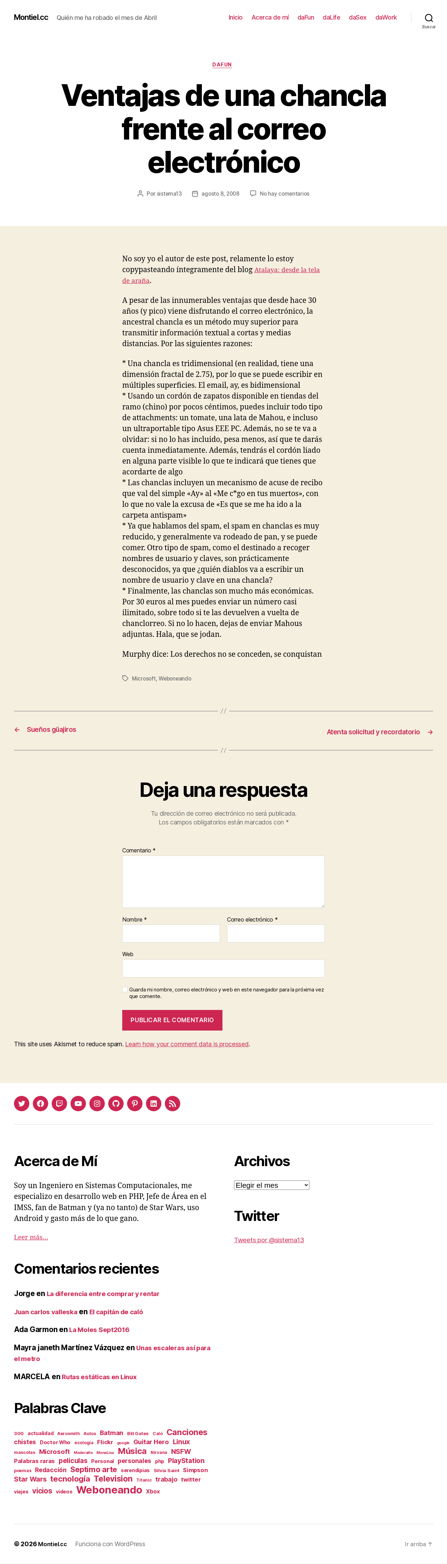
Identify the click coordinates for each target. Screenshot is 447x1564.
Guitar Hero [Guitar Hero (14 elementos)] (151, 1442)
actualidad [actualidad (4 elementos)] (40, 1433)
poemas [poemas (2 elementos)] (22, 1471)
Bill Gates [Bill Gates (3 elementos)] (138, 1433)
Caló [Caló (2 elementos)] (158, 1433)
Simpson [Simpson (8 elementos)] (195, 1470)
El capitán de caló (127, 1311)
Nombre (134, 920)
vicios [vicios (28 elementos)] (42, 1491)
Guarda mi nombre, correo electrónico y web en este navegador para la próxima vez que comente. (226, 993)
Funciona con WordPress (113, 1544)
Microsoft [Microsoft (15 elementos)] (54, 1452)
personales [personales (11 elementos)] (134, 1461)
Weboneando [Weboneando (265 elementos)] (109, 1490)
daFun (306, 17)
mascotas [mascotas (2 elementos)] (24, 1452)
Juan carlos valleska (49, 1311)
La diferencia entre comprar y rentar (109, 1293)
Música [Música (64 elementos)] (132, 1451)
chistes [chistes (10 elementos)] (25, 1442)
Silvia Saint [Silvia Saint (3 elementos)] (166, 1471)
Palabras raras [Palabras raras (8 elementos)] (34, 1461)
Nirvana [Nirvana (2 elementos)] (159, 1452)
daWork (386, 17)
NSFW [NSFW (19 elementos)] (181, 1452)
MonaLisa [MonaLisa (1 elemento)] (105, 1453)
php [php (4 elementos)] (159, 1461)
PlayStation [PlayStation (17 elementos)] (186, 1461)
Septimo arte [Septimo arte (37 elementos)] (93, 1469)
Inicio (236, 17)
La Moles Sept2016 (102, 1329)
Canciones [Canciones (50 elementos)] (187, 1433)
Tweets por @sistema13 (274, 1239)
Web (127, 954)
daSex (358, 17)
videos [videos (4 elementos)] (64, 1492)
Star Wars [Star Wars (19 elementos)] (30, 1479)
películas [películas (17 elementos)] (73, 1461)
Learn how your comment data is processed (186, 1044)
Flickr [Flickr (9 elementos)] (105, 1442)
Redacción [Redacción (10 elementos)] (51, 1470)
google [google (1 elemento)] (123, 1443)
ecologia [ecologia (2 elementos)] (84, 1443)
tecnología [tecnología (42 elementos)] (70, 1479)
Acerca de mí (270, 17)
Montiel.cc (34, 17)
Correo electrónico (252, 920)
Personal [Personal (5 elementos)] (102, 1461)
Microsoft (144, 679)
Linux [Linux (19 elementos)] (181, 1442)
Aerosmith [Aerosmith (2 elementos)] (68, 1433)
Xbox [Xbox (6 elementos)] (153, 1492)
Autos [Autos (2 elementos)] (89, 1433)
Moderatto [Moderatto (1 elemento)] (83, 1453)
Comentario (139, 851)
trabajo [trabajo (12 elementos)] (166, 1479)
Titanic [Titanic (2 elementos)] (144, 1480)
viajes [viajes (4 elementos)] (21, 1492)
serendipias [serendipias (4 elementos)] (135, 1471)
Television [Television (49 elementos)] (113, 1479)
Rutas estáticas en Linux (104, 1376)
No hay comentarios (286, 195)
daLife (331, 17)
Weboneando (177, 679)
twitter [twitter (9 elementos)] (190, 1479)
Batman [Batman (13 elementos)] (111, 1433)
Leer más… (33, 1237)
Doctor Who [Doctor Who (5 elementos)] (55, 1443)
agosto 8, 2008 (220, 195)
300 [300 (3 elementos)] (19, 1433)
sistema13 (168, 195)
